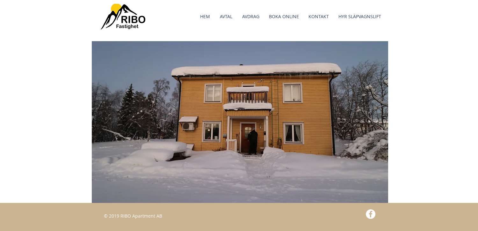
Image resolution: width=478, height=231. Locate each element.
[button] (284, 16)
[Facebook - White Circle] (370, 214)
